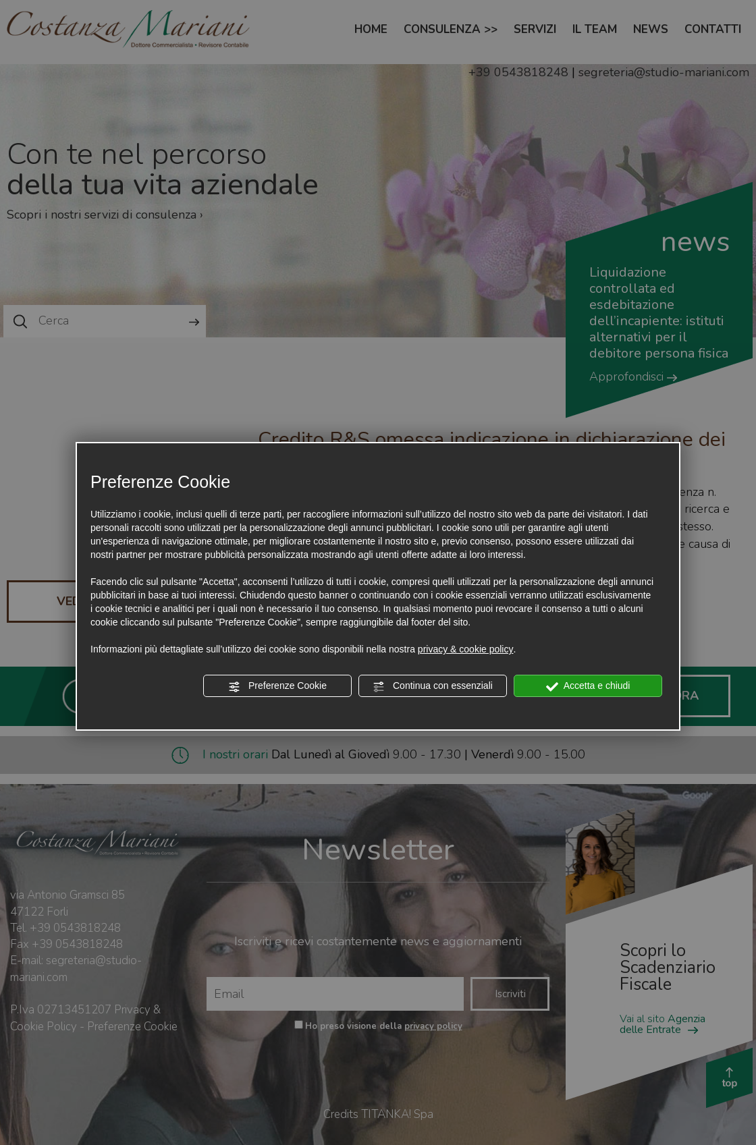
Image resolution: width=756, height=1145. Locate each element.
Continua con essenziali (433, 686)
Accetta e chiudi (588, 686)
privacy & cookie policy (466, 649)
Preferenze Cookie (277, 686)
